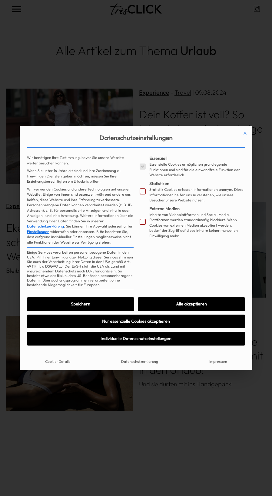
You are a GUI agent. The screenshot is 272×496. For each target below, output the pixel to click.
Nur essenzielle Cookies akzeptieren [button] (136, 321)
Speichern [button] (80, 304)
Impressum (218, 361)
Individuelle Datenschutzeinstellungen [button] (136, 338)
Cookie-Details (57, 361)
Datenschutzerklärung (45, 226)
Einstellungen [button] (38, 231)
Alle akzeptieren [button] (191, 304)
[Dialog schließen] (245, 133)
